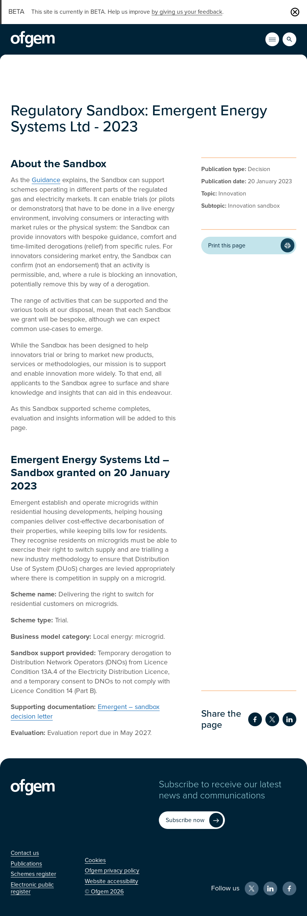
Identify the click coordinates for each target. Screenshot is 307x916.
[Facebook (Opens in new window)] (289, 888)
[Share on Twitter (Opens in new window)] (272, 719)
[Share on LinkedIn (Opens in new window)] (289, 719)
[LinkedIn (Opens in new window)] (270, 888)
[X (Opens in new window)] (252, 888)
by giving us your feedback (187, 11)
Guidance (46, 180)
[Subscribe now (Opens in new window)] (192, 820)
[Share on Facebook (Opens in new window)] (255, 719)
